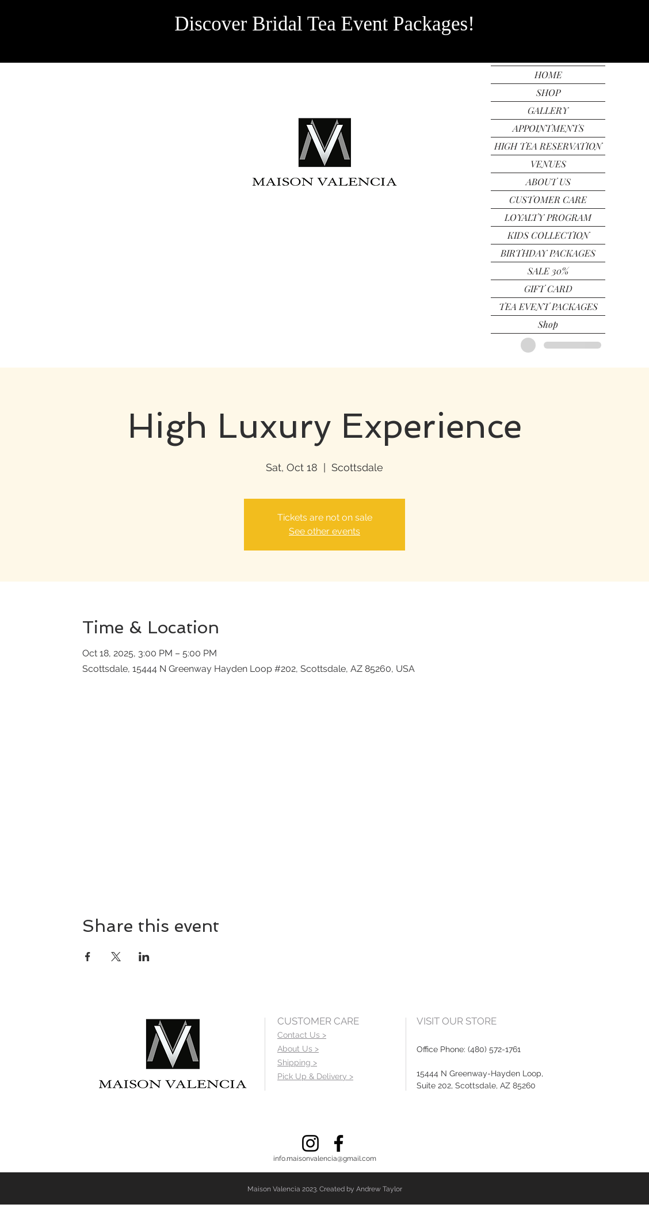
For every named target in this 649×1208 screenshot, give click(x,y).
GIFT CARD (548, 288)
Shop (548, 324)
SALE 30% (548, 271)
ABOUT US (548, 181)
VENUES (548, 164)
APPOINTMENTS (548, 128)
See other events (324, 531)
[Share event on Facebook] (87, 956)
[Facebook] (338, 1143)
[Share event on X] (115, 956)
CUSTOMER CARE (548, 199)
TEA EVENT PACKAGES (548, 306)
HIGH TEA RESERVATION (548, 146)
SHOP (548, 92)
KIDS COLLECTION (548, 235)
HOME (548, 74)
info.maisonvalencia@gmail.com (324, 1159)
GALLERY (548, 110)
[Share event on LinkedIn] (144, 956)
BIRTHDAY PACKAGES (548, 253)
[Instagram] (310, 1143)
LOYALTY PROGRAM (548, 217)
